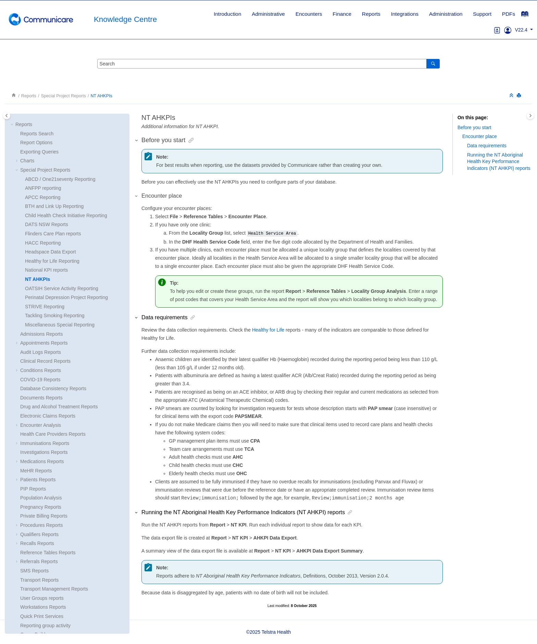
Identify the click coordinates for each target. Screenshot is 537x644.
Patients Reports (38, 379)
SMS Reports (34, 470)
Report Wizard (35, 571)
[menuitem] (228, 14)
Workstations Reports (43, 507)
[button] (17, 243)
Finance (342, 14)
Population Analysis (41, 397)
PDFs (508, 14)
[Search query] (268, 64)
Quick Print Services (41, 516)
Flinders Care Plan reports (53, 133)
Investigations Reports (44, 352)
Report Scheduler (39, 580)
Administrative (268, 14)
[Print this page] (519, 96)
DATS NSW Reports (46, 124)
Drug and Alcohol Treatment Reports (59, 306)
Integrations (405, 14)
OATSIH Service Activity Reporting (61, 188)
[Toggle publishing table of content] (6, 115)
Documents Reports (41, 297)
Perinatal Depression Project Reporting (66, 197)
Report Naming (36, 552)
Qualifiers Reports (39, 434)
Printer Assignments (41, 598)
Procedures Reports (41, 425)
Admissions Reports (41, 234)
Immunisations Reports (44, 343)
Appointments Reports (44, 243)
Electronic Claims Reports (47, 316)
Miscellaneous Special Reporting (60, 224)
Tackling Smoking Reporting (55, 215)
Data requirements (487, 145)
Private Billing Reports (43, 416)
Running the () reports (498, 161)
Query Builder (35, 534)
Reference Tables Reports (48, 452)
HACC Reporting (43, 143)
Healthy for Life (268, 330)
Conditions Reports (40, 270)
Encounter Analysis (40, 325)
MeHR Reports (36, 370)
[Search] (433, 64)
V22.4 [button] (521, 30)
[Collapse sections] (512, 96)
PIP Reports (33, 389)
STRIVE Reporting (44, 206)
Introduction (227, 14)
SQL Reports (34, 543)
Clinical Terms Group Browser (52, 589)
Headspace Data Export (50, 151)
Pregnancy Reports (40, 407)
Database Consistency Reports (53, 288)
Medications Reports (42, 361)
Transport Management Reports (54, 489)
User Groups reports (42, 498)
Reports (371, 14)
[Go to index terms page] (528, 15)
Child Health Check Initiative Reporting (66, 115)
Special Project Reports (63, 96)
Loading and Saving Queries (50, 562)
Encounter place (479, 136)
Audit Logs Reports (40, 252)
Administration (446, 14)
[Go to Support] (507, 30)
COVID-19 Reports (40, 279)
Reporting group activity (45, 525)
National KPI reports (46, 170)
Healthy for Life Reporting (52, 161)
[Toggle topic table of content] (530, 115)
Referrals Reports (39, 461)
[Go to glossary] (497, 30)
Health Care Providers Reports (53, 334)
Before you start (474, 127)
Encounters (309, 14)
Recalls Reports (37, 443)
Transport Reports (39, 480)
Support (482, 14)
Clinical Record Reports (45, 261)
